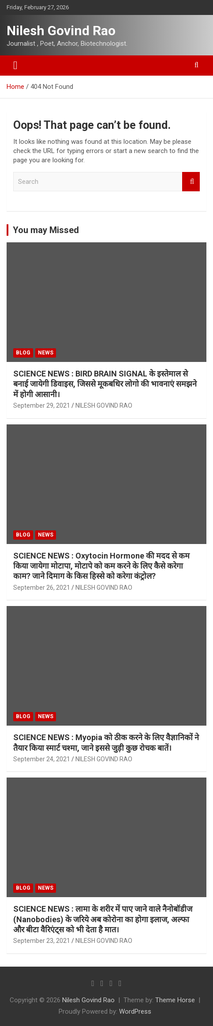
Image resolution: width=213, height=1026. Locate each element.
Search (191, 182)
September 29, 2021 (41, 405)
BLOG (23, 353)
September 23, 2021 (41, 940)
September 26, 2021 (41, 587)
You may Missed (46, 230)
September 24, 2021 (41, 759)
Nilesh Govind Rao (61, 30)
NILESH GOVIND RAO (103, 405)
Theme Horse (175, 1000)
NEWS (45, 353)
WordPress (135, 1011)
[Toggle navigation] (15, 65)
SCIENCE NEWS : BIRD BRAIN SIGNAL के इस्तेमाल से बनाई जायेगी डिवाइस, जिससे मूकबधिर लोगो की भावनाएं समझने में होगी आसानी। (105, 384)
